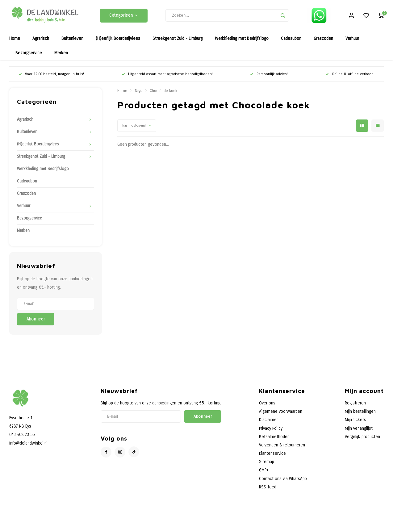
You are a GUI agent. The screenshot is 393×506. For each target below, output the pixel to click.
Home (14, 41)
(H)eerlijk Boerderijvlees (118, 41)
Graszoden (323, 41)
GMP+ (264, 473)
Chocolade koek (163, 93)
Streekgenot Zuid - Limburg (178, 41)
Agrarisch (40, 41)
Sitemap (266, 464)
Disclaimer (268, 422)
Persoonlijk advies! (269, 77)
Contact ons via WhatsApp (283, 481)
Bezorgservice (28, 56)
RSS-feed (267, 490)
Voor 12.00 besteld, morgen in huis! (51, 77)
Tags (138, 93)
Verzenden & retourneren (282, 448)
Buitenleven (72, 41)
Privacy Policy (270, 431)
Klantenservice (272, 456)
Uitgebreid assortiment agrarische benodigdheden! (167, 77)
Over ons (267, 406)
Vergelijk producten (362, 439)
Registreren (355, 406)
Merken (61, 56)
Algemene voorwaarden (280, 414)
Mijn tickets (355, 422)
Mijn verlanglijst (359, 431)
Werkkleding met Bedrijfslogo (242, 41)
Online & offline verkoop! (349, 77)
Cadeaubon (291, 41)
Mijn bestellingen (360, 414)
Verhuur (352, 41)
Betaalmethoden (274, 439)
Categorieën (123, 17)
